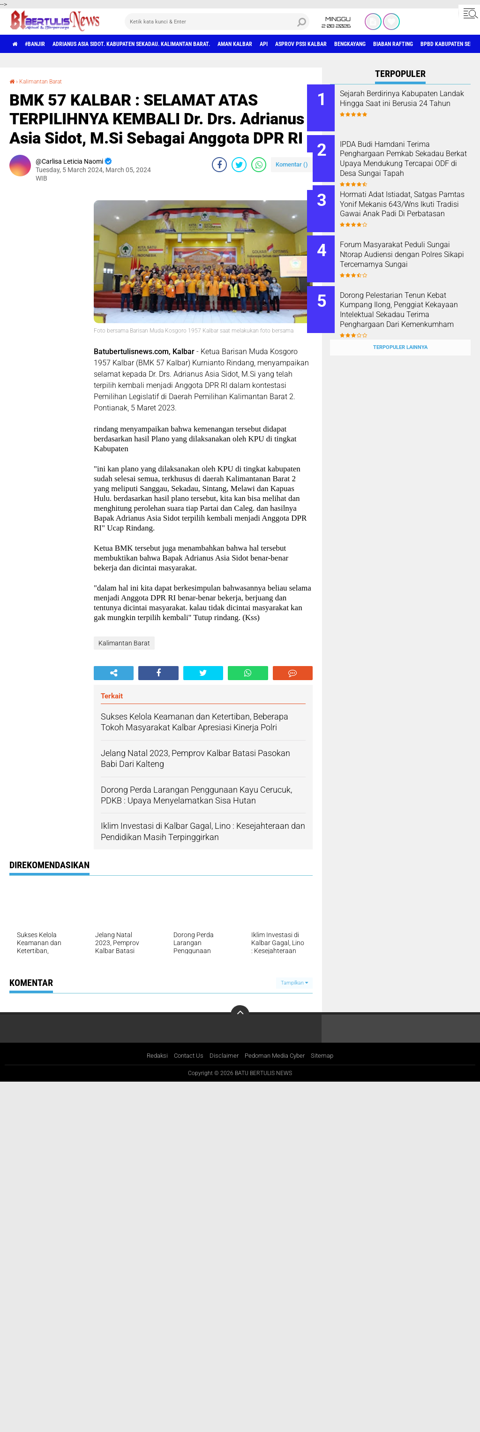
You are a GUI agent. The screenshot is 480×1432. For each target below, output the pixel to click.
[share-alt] (114, 673)
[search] (217, 21)
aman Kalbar (281, 44)
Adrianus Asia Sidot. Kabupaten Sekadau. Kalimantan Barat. (158, 44)
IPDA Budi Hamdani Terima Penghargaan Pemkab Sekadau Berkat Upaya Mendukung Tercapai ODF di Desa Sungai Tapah (410, 160)
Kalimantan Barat (46, 81)
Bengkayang (421, 44)
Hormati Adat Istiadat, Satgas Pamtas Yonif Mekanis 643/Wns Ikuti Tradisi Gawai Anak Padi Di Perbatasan (411, 203)
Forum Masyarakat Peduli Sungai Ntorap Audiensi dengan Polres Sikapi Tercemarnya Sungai (405, 250)
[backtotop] (240, 1014)
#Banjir (43, 44)
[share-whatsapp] (258, 164)
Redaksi (152, 1056)
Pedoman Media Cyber (277, 1056)
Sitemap (328, 1056)
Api (316, 44)
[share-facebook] (219, 164)
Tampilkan (294, 983)
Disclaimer (223, 1056)
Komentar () (292, 164)
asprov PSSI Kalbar (362, 44)
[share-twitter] (239, 164)
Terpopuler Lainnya (400, 329)
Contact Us (186, 1056)
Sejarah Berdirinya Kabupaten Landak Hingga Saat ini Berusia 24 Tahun (412, 103)
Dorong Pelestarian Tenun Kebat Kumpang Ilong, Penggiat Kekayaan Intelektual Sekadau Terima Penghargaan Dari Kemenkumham (413, 302)
